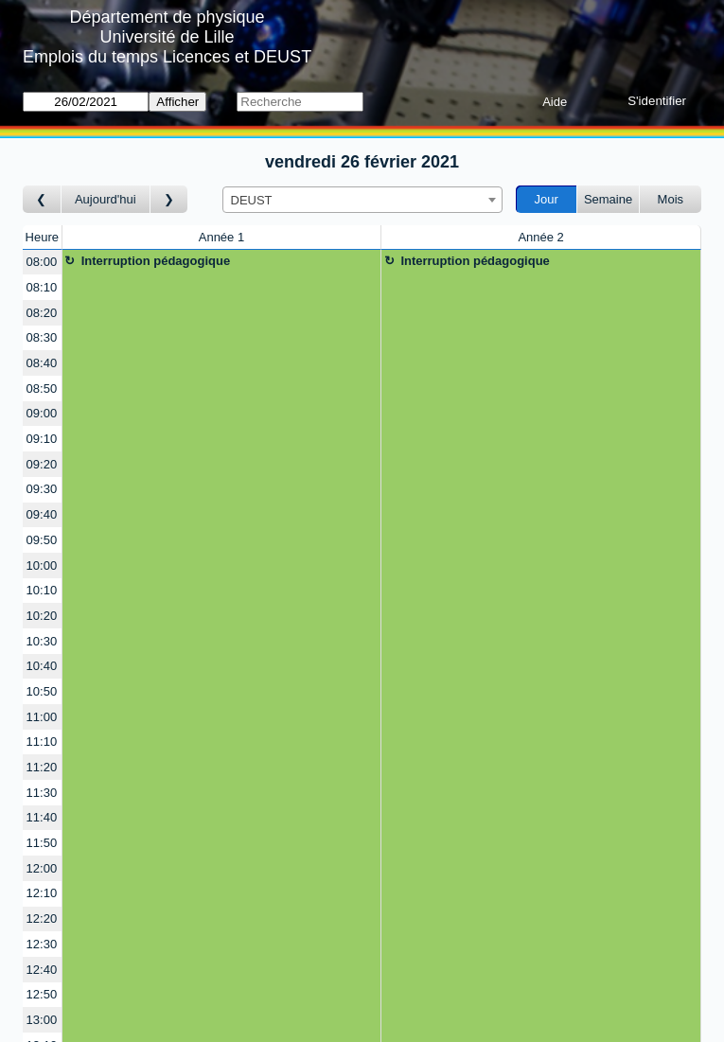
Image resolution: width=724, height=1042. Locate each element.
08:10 (42, 287)
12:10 (42, 893)
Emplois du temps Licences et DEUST (167, 56)
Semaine (608, 199)
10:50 (42, 691)
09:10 (42, 439)
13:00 (42, 1020)
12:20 (42, 918)
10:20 (42, 616)
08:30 (42, 337)
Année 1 (221, 237)
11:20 (42, 767)
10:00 (42, 565)
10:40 (42, 666)
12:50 (42, 994)
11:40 (42, 817)
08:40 (42, 363)
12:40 (42, 970)
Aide (554, 102)
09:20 (42, 464)
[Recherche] (299, 102)
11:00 (42, 717)
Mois (670, 199)
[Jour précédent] (42, 199)
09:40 (42, 514)
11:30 (42, 793)
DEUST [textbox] (252, 200)
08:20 (42, 313)
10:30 (42, 641)
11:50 (42, 843)
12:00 (42, 868)
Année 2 (540, 237)
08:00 (42, 262)
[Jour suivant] (169, 199)
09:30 (42, 489)
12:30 (42, 944)
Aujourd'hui (105, 199)
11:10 (42, 741)
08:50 (42, 388)
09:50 (42, 540)
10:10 (42, 590)
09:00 (42, 413)
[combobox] (362, 199)
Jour (546, 199)
